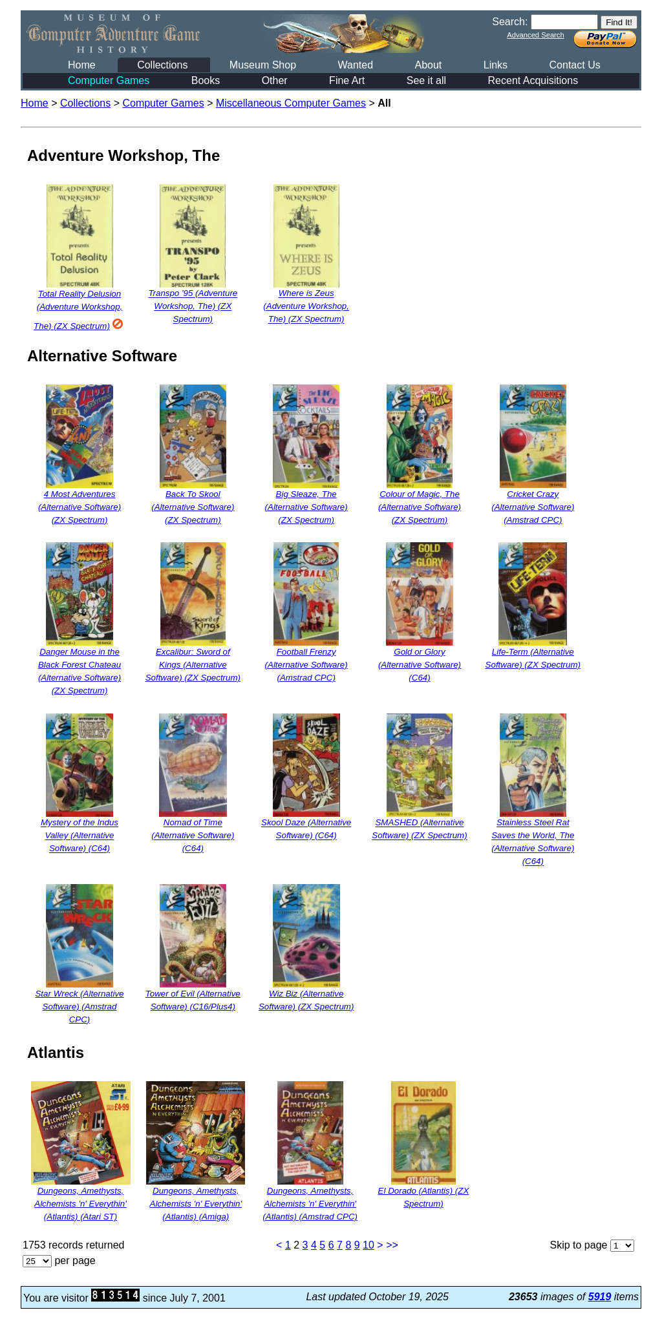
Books (205, 80)
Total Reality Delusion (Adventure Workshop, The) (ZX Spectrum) (79, 310)
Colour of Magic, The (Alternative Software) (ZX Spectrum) (419, 507)
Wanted (355, 64)
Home (82, 64)
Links (495, 64)
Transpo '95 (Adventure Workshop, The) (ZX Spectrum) (192, 306)
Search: (510, 21)
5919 (600, 1296)
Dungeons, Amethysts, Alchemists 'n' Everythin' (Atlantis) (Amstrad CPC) (310, 1203)
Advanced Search (535, 35)
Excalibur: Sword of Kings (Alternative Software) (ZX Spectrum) (192, 664)
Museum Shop (263, 64)
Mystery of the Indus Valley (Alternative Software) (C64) (79, 836)
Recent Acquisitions (533, 80)
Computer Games (108, 80)
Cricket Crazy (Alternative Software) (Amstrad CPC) (532, 507)
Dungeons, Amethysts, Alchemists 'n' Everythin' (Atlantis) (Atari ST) (80, 1203)
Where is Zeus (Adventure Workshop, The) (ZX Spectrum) (306, 306)
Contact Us (575, 64)
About (428, 64)
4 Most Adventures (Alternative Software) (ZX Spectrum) (79, 507)
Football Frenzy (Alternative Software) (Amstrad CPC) (306, 664)
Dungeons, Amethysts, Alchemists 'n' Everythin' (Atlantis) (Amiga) (196, 1203)
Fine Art (347, 80)
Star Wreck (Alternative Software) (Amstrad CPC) (79, 1006)
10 (368, 1245)
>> (392, 1245)
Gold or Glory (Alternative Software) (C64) (419, 664)
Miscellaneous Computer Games (291, 103)
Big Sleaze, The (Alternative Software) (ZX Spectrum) (306, 507)
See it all (426, 80)
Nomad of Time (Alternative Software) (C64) (192, 836)
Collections (162, 64)
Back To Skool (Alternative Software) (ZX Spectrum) (192, 507)
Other (275, 80)
